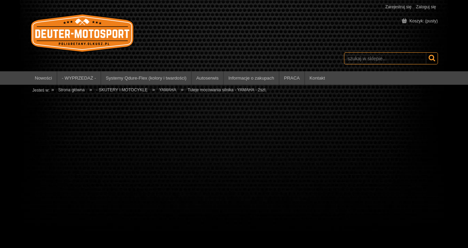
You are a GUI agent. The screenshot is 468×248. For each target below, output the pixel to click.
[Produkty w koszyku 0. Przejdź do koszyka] (420, 21)
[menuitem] (43, 78)
